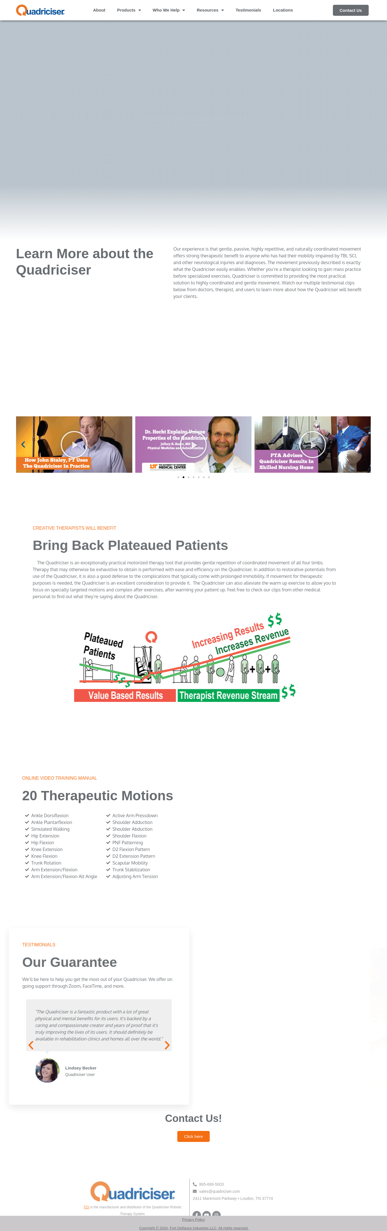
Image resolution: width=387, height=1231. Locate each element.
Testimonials (248, 10)
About (99, 10)
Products (129, 10)
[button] (23, 444)
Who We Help (169, 10)
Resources (210, 10)
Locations (283, 10)
